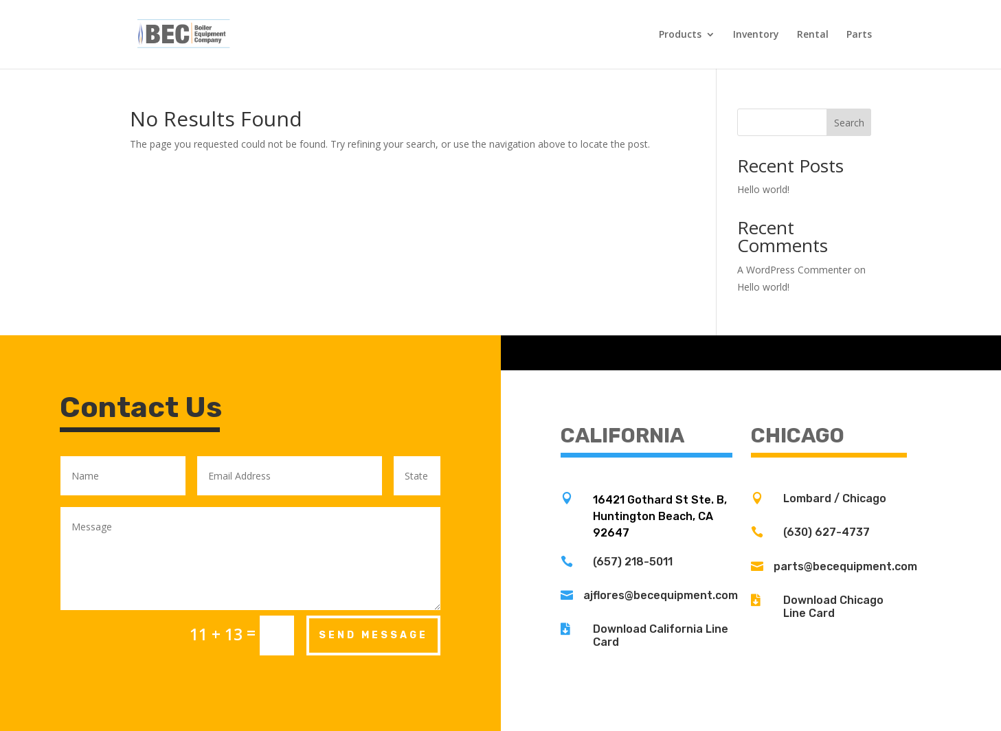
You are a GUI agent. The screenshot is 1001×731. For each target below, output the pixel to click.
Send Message (373, 635)
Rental (813, 35)
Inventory (756, 35)
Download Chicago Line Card (833, 607)
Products (680, 35)
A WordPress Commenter (794, 269)
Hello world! (763, 189)
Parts (859, 35)
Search (849, 122)
